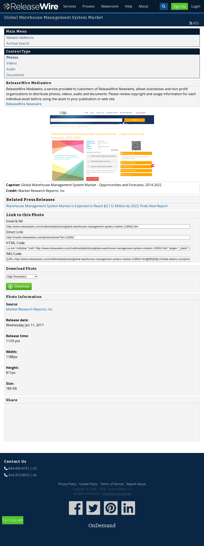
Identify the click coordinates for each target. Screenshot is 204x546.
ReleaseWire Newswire (24, 113)
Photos (12, 67)
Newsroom (109, 16)
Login (195, 6)
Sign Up (179, 6)
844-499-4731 (18, 478)
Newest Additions (20, 47)
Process (88, 16)
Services (68, 16)
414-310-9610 (18, 484)
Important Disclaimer (116, 503)
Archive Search (17, 53)
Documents (15, 84)
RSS (196, 32)
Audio (10, 78)
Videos (11, 73)
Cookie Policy (88, 494)
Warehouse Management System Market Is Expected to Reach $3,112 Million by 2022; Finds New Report (87, 215)
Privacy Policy (67, 494)
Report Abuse (136, 494)
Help (128, 16)
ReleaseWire (30, 6)
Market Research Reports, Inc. (29, 319)
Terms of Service (112, 494)
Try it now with (102, 533)
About (143, 16)
